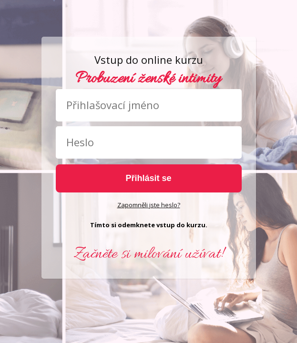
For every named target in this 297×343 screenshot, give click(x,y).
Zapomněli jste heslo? (148, 205)
